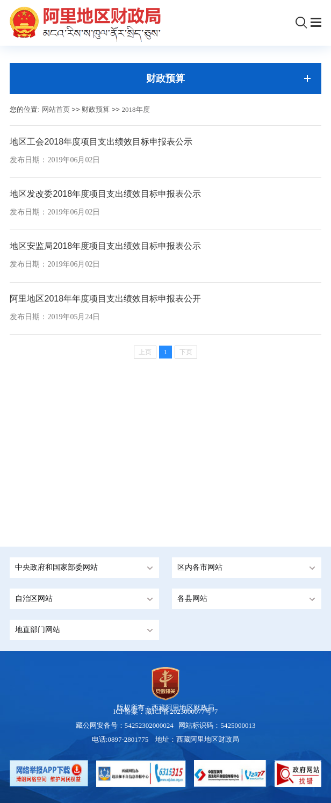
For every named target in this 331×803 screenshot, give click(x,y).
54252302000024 (149, 725)
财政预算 (96, 109)
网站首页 (56, 109)
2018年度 (136, 109)
